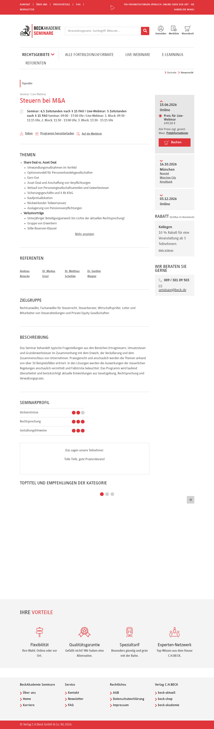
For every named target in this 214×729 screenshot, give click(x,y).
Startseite (171, 73)
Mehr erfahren (166, 250)
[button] (102, 494)
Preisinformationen (177, 133)
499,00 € (173, 119)
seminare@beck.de (172, 290)
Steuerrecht (187, 73)
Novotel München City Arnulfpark (168, 177)
